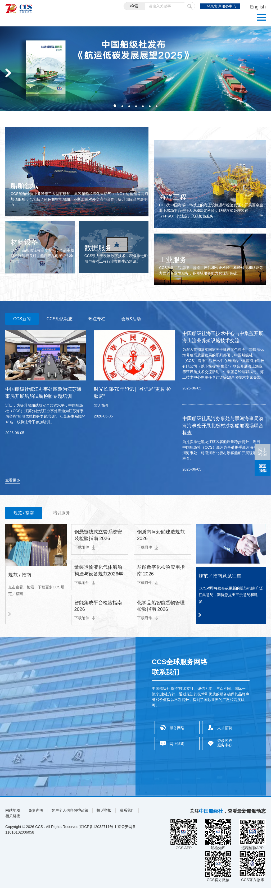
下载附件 (84, 547)
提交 (189, 6)
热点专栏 (96, 319)
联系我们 (127, 810)
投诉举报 (104, 810)
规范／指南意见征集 (219, 576)
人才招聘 (224, 728)
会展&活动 (131, 319)
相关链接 (12, 816)
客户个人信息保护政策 (69, 810)
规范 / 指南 (23, 512)
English (258, 7)
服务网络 (177, 728)
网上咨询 (177, 744)
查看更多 (12, 480)
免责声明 (35, 810)
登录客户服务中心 (221, 6)
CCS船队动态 (60, 319)
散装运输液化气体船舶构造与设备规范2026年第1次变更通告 (98, 574)
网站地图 (12, 810)
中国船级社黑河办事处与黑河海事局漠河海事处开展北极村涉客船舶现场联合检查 (222, 425)
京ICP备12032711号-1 (97, 827)
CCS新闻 (22, 319)
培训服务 (61, 512)
